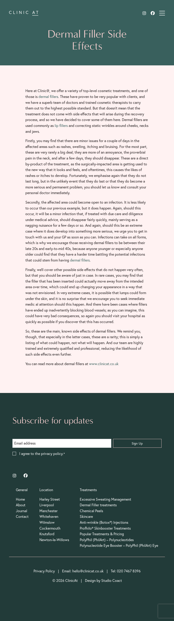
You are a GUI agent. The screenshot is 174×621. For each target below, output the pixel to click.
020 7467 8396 (129, 571)
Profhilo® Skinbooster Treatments (105, 528)
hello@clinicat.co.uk (88, 571)
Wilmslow (47, 522)
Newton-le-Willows (54, 540)
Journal (21, 511)
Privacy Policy (44, 571)
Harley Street (49, 499)
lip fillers (61, 125)
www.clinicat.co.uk (103, 364)
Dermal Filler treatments (98, 505)
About (20, 505)
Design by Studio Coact (103, 580)
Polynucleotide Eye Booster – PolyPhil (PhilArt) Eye (119, 545)
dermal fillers (48, 96)
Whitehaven (48, 516)
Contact (22, 516)
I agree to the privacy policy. (41, 454)
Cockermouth (49, 528)
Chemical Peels (91, 511)
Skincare (86, 516)
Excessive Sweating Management (105, 499)
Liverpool (46, 505)
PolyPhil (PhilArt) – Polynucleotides (107, 540)
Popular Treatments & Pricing (102, 534)
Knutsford (46, 534)
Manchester (48, 511)
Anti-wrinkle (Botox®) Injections (104, 522)
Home (20, 499)
